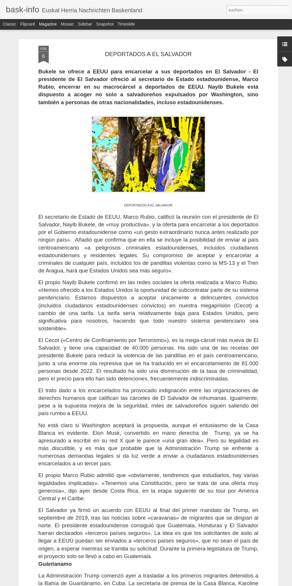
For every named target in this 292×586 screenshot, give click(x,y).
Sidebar (85, 24)
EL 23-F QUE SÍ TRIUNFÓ (118, 534)
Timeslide (126, 24)
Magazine (48, 24)
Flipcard (27, 24)
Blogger (167, 583)
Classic (9, 24)
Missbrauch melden (188, 583)
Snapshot (105, 24)
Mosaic (67, 24)
